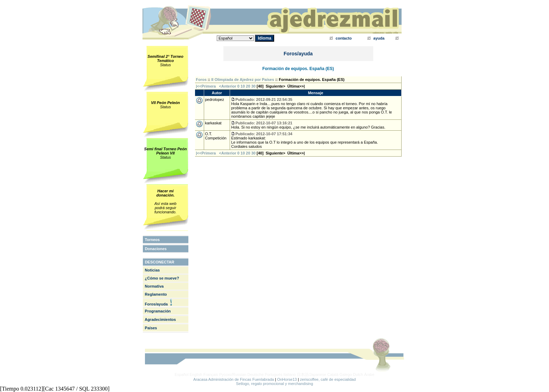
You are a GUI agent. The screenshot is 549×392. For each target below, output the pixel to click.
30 (253, 86)
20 (248, 86)
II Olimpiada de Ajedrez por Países (242, 79)
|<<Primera (206, 86)
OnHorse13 (287, 379)
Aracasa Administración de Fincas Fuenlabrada (233, 379)
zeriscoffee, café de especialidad (328, 379)
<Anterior (227, 86)
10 (243, 86)
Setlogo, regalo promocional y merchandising (274, 383)
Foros (201, 79)
